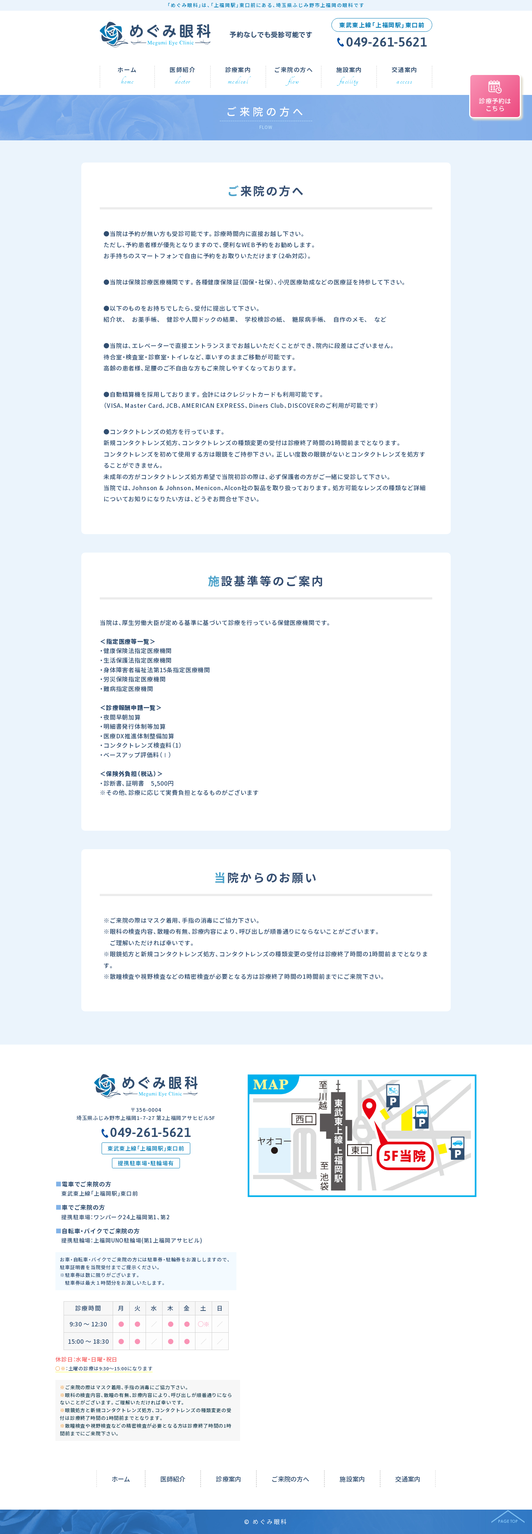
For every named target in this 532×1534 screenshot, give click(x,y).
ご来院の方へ (291, 1478)
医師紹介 (172, 1478)
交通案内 (407, 1478)
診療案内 (228, 1478)
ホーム (121, 1478)
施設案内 (352, 1478)
